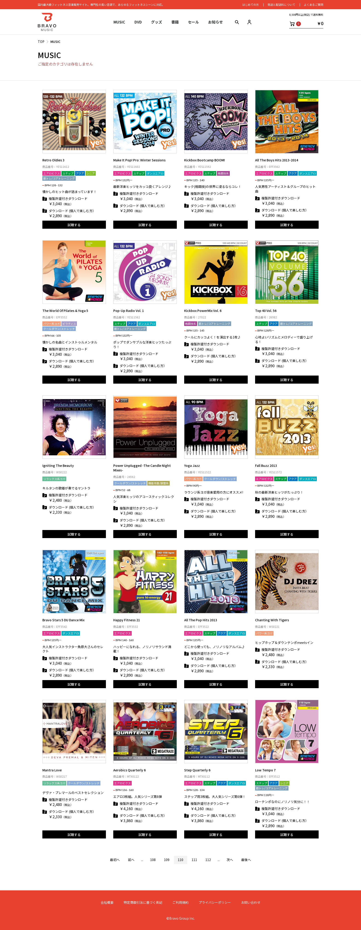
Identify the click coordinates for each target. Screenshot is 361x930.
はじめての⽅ (250, 4)
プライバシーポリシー (215, 902)
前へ (131, 859)
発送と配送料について (281, 4)
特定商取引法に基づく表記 (143, 902)
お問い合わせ (250, 902)
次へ (230, 859)
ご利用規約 (180, 902)
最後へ (246, 859)
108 (153, 859)
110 (180, 859)
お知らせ (215, 22)
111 (194, 859)
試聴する (74, 224)
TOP (41, 41)
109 (166, 859)
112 (208, 859)
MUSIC (55, 41)
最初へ (115, 859)
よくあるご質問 (313, 4)
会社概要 (107, 902)
